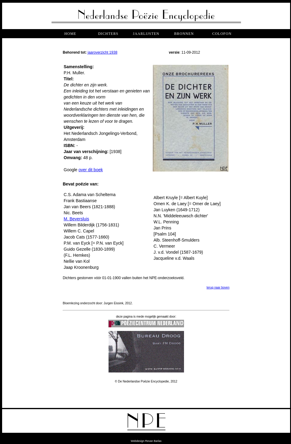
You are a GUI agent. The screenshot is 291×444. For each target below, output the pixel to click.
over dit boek (91, 169)
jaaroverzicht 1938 (102, 52)
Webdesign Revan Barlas (146, 440)
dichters (108, 34)
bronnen (184, 34)
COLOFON (222, 34)
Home (70, 34)
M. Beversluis (76, 218)
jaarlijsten (146, 34)
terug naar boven (217, 287)
